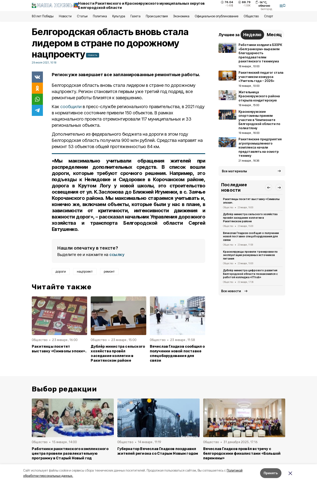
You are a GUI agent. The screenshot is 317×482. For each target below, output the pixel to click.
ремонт (109, 271)
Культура (118, 16)
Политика (100, 16)
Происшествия (157, 16)
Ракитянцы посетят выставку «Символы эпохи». (59, 348)
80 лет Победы (43, 16)
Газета (135, 16)
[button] (268, 187)
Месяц (274, 34)
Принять (271, 473)
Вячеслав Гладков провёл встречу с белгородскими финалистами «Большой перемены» (242, 453)
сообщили (71, 106)
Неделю (252, 34)
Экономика (181, 16)
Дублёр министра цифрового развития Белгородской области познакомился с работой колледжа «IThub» (250, 274)
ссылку (116, 254)
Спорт (268, 16)
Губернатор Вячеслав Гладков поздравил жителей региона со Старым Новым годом (157, 451)
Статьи (82, 16)
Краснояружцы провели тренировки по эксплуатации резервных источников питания (250, 255)
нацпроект (85, 271)
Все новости (231, 291)
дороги (61, 271)
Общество (251, 16)
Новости (65, 16)
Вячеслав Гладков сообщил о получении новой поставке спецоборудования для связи (177, 353)
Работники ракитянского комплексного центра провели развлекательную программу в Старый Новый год (70, 453)
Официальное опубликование (216, 16)
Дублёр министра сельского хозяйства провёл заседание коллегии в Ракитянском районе (118, 353)
